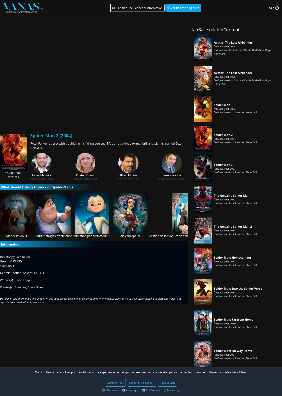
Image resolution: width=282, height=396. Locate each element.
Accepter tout (115, 382)
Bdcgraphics (46, 178)
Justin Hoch (133, 178)
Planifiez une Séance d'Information (137, 8)
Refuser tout (167, 382)
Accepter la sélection (141, 382)
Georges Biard (90, 178)
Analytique (130, 390)
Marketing (171, 390)
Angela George (176, 178)
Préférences (151, 390)
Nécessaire (110, 390)
